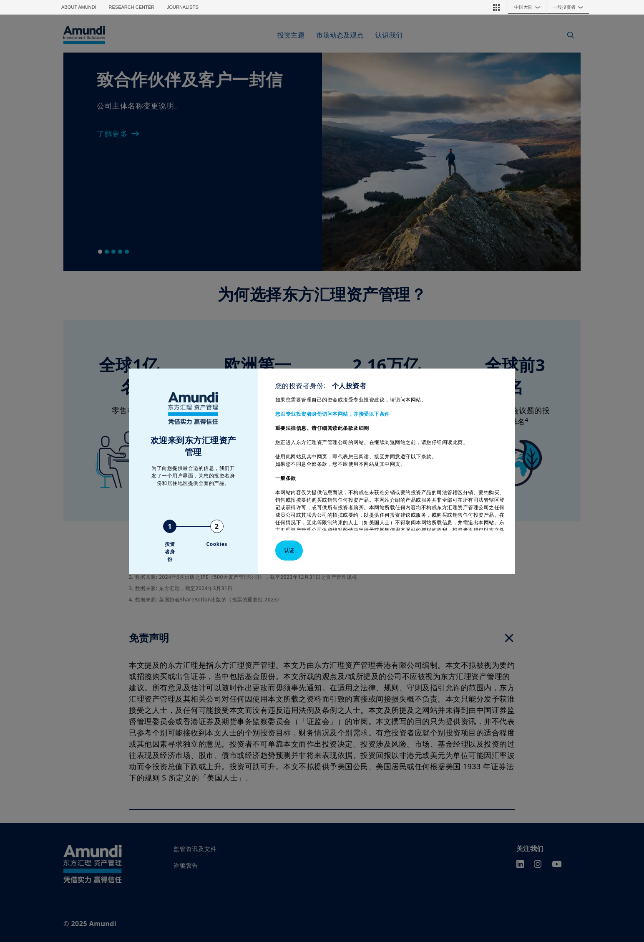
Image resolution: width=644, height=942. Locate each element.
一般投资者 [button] (570, 7)
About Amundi (78, 7)
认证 (289, 550)
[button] (496, 7)
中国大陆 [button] (529, 7)
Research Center (131, 7)
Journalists (183, 7)
